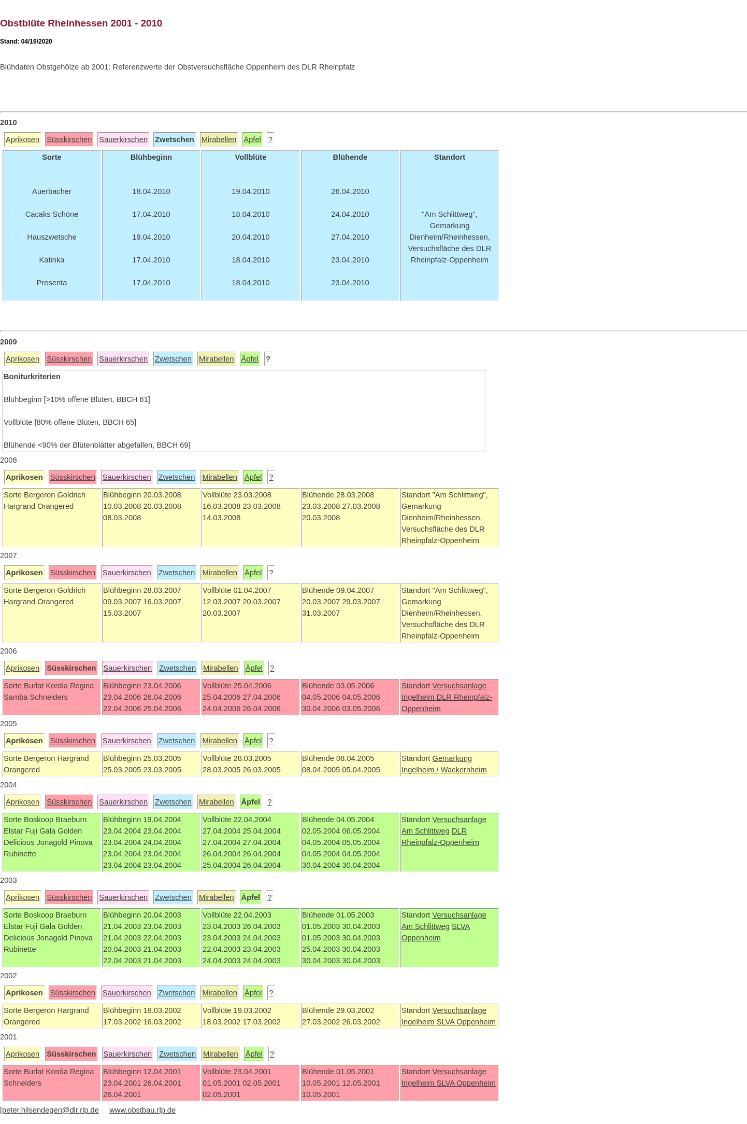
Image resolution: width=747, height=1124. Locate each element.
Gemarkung (452, 758)
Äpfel (252, 139)
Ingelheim (419, 697)
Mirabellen (219, 139)
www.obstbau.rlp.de (142, 1110)
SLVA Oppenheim (466, 1022)
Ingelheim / (420, 770)
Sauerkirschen (123, 139)
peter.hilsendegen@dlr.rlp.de (50, 1110)
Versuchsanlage (459, 686)
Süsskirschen (69, 139)
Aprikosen (22, 139)
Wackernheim (464, 770)
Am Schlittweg (425, 831)
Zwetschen (173, 359)
